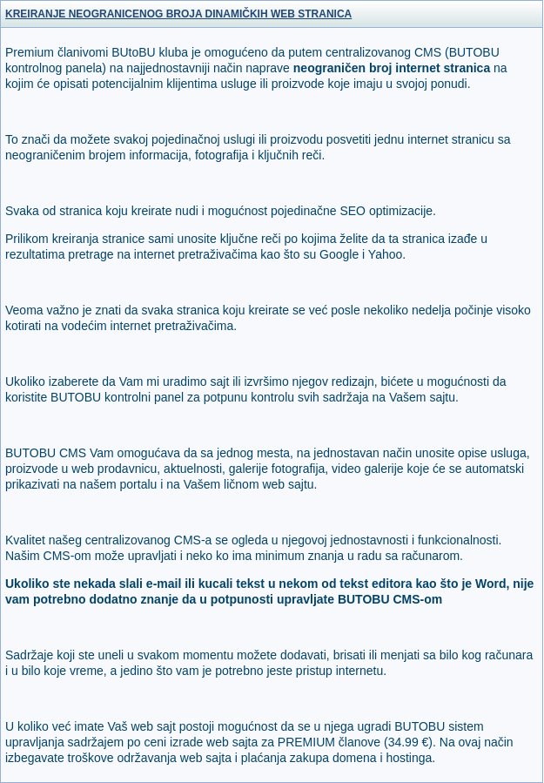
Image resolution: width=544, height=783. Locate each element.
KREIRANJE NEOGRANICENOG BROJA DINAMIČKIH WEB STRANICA (178, 14)
